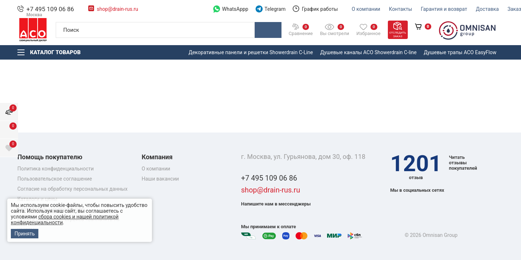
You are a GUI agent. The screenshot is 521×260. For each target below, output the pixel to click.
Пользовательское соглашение (54, 179)
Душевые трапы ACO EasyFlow (460, 52)
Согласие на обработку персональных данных (72, 189)
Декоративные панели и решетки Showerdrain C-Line (251, 52)
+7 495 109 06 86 (269, 178)
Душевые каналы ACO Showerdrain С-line (368, 52)
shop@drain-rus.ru (270, 190)
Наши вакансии (160, 179)
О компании (156, 169)
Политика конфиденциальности (55, 169)
